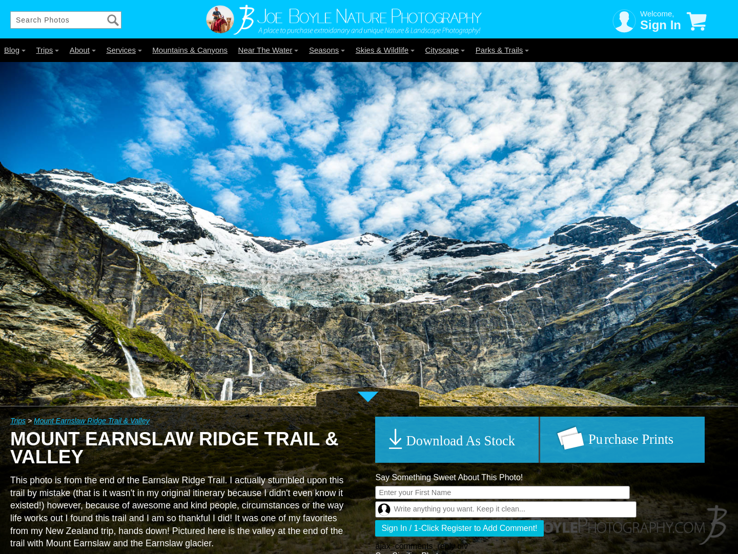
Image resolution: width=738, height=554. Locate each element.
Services (124, 50)
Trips (47, 50)
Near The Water (268, 50)
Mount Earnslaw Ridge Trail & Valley (92, 421)
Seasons (327, 50)
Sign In (660, 25)
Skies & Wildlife (385, 50)
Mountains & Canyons (190, 50)
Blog (15, 50)
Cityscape (445, 50)
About (83, 50)
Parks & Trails (502, 50)
